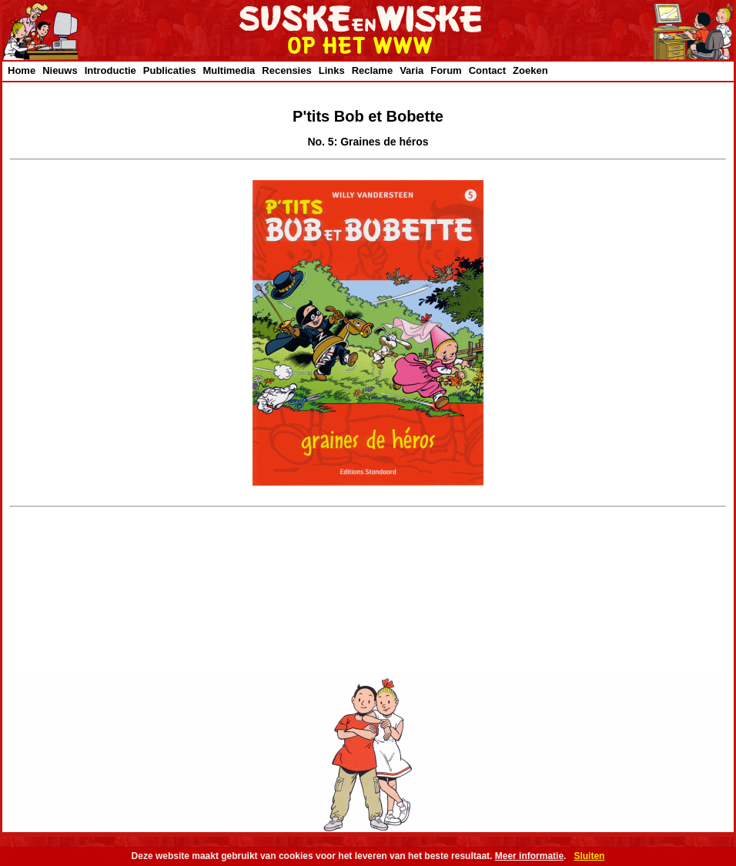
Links (332, 70)
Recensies (286, 70)
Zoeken (530, 70)
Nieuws (60, 70)
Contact (487, 70)
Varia (411, 70)
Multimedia (228, 70)
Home (21, 70)
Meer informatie (529, 856)
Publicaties (169, 70)
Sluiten (589, 856)
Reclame (372, 70)
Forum (445, 70)
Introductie (110, 70)
